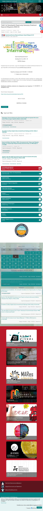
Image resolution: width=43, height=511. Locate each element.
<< (4, 246)
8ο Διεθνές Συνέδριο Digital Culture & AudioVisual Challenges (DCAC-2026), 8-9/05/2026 (20, 131)
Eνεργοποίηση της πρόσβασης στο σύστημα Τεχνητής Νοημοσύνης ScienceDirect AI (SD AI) (20, 273)
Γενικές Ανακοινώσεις (5, 152)
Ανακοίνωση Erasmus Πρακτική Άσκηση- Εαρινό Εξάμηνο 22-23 (18, 35)
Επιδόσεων (34, 508)
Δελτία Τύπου (19, 163)
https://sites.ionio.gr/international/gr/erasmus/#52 (12, 94)
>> (39, 246)
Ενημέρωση (7, 15)
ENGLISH (31, 1)
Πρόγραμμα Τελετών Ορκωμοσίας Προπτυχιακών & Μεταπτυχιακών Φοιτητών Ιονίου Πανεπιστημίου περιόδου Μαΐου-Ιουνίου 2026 (20, 118)
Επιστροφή (4, 106)
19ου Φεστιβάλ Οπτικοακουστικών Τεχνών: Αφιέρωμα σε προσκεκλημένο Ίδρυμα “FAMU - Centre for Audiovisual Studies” (21, 311)
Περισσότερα (3, 502)
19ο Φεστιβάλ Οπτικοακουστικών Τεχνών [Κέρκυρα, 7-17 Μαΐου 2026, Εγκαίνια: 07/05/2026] (18, 318)
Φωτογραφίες (6, 150)
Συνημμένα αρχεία (8, 125)
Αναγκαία (29, 508)
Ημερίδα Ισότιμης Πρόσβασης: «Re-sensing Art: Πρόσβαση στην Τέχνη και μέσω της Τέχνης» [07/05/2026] (21, 290)
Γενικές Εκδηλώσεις (13, 163)
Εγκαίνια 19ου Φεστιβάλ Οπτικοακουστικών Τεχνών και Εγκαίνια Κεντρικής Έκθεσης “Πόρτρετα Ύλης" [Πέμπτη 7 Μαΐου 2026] (19, 157)
